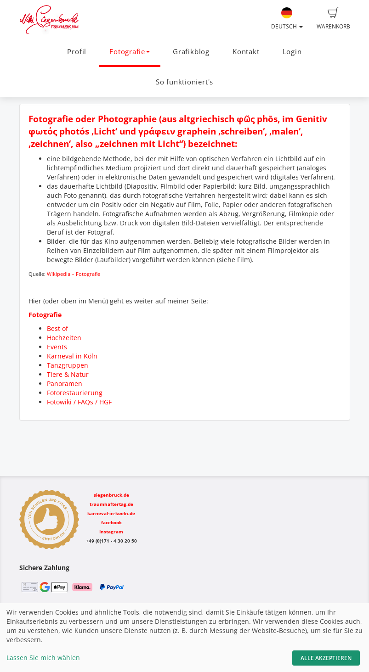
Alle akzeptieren (326, 658)
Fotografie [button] (129, 51)
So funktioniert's (184, 82)
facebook (111, 522)
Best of (57, 328)
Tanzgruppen (67, 365)
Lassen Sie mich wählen (43, 657)
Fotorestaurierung (74, 392)
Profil (76, 51)
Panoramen (64, 383)
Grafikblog (191, 51)
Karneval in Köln (72, 356)
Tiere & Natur (68, 374)
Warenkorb (333, 18)
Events (57, 346)
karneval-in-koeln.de (111, 513)
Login (292, 51)
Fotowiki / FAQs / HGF (79, 402)
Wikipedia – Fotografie (73, 274)
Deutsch (287, 18)
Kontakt (246, 51)
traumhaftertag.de (111, 504)
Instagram (111, 531)
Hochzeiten (64, 337)
